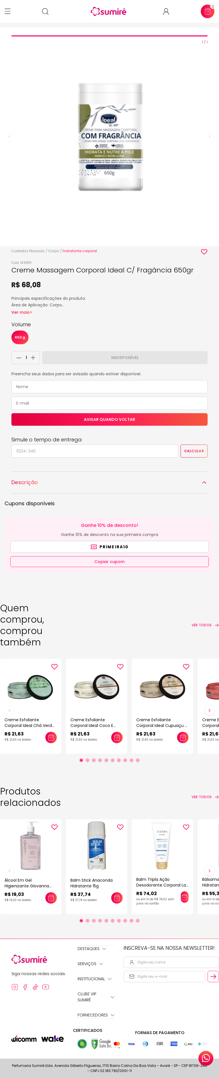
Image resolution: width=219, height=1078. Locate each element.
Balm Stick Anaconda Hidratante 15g (91, 883)
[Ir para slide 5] (106, 760)
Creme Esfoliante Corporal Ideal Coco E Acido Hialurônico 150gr (93, 725)
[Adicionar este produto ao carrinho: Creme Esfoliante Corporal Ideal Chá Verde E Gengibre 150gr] (51, 737)
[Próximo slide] (209, 710)
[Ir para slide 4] (100, 760)
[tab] (109, 35)
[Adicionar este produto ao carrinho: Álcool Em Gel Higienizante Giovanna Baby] (51, 898)
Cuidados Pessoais (27, 250)
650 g (20, 337)
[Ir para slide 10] (138, 760)
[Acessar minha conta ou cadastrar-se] (168, 11)
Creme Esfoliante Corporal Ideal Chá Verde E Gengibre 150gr (29, 725)
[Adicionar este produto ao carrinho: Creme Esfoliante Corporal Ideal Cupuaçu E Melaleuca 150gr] (182, 737)
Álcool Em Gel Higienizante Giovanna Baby (27, 885)
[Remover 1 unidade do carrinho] (17, 357)
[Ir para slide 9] (131, 760)
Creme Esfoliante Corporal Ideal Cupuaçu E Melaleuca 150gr (161, 725)
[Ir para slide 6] (113, 760)
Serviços (90, 964)
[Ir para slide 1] (81, 760)
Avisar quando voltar (109, 419)
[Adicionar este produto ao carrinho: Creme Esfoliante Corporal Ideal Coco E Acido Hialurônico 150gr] (117, 737)
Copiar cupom (109, 562)
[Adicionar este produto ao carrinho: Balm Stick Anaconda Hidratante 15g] (117, 898)
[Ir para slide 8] (125, 760)
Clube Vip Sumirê (96, 997)
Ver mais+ (21, 312)
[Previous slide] (9, 137)
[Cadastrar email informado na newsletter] (213, 976)
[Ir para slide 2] (88, 760)
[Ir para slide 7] (119, 760)
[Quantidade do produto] (26, 357)
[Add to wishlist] (204, 251)
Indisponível (125, 357)
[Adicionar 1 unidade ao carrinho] (35, 357)
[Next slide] (209, 137)
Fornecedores (96, 1015)
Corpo (53, 250)
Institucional (94, 979)
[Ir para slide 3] (94, 760)
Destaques (92, 948)
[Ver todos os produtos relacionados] (205, 797)
